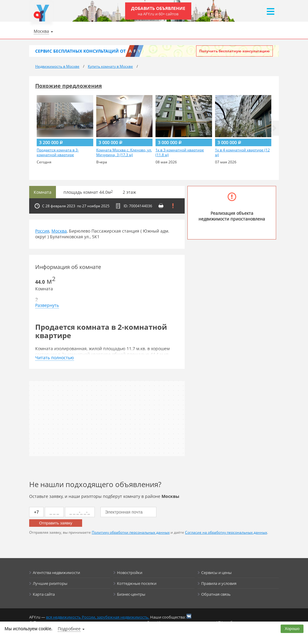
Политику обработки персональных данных (131, 532)
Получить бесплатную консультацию (234, 51)
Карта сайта (44, 594)
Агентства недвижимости (56, 572)
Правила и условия (218, 583)
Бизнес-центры (131, 594)
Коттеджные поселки (136, 583)
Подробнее (69, 628)
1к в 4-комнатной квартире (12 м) (242, 152)
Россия (42, 231)
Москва (59, 231)
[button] (274, 128)
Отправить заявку (55, 523)
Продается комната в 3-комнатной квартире (58, 152)
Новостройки (129, 572)
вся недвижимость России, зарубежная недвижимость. (97, 617)
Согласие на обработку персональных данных (226, 532)
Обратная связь (216, 594)
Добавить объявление (158, 11)
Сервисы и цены (216, 572)
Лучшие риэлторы (50, 583)
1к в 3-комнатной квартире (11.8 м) (180, 152)
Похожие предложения (68, 85)
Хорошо (292, 628)
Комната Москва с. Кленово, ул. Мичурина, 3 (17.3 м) (124, 152)
